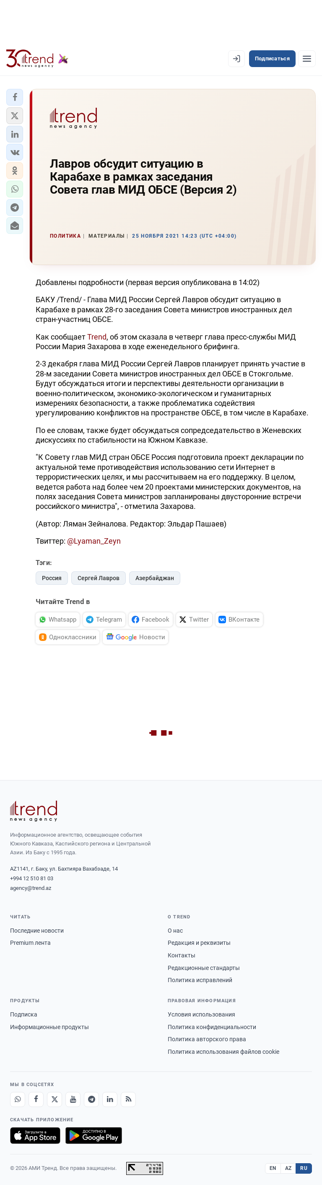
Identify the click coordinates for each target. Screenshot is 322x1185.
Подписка (23, 1014)
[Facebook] (36, 1099)
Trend (96, 336)
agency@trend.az (30, 888)
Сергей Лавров (98, 578)
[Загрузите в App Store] (35, 1135)
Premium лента (30, 942)
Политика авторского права (207, 1039)
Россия (52, 578)
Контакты (181, 955)
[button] (15, 97)
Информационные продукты (49, 1027)
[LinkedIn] (109, 1099)
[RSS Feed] (128, 1099)
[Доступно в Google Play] (93, 1135)
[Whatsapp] (17, 1099)
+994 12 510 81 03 (31, 878)
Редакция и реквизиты (199, 942)
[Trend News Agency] (33, 811)
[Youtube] (72, 1099)
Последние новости (37, 930)
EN (273, 1168)
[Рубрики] (307, 58)
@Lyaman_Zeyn (94, 541)
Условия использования (201, 1014)
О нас (175, 930)
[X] (54, 1099)
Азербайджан (154, 578)
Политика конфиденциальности (212, 1027)
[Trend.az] (37, 58)
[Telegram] (91, 1099)
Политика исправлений (200, 980)
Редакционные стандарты (204, 968)
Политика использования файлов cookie (223, 1051)
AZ (288, 1168)
